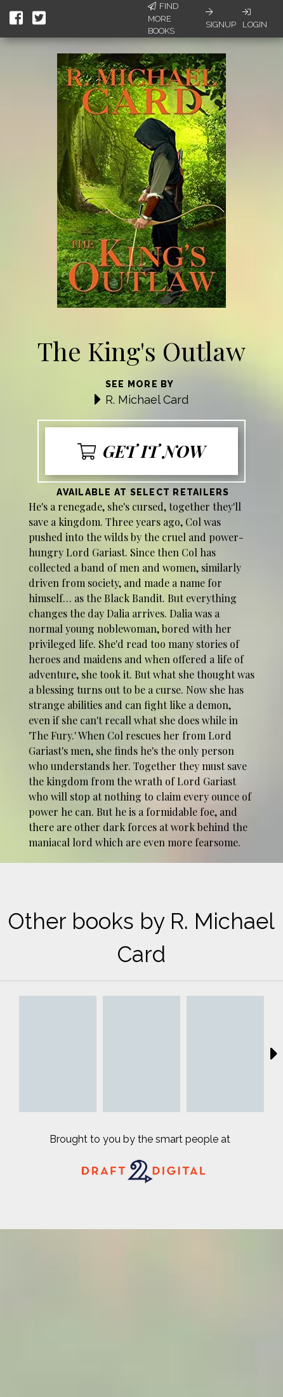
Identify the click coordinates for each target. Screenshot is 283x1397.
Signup (221, 18)
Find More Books (163, 18)
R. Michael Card (146, 399)
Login (254, 18)
